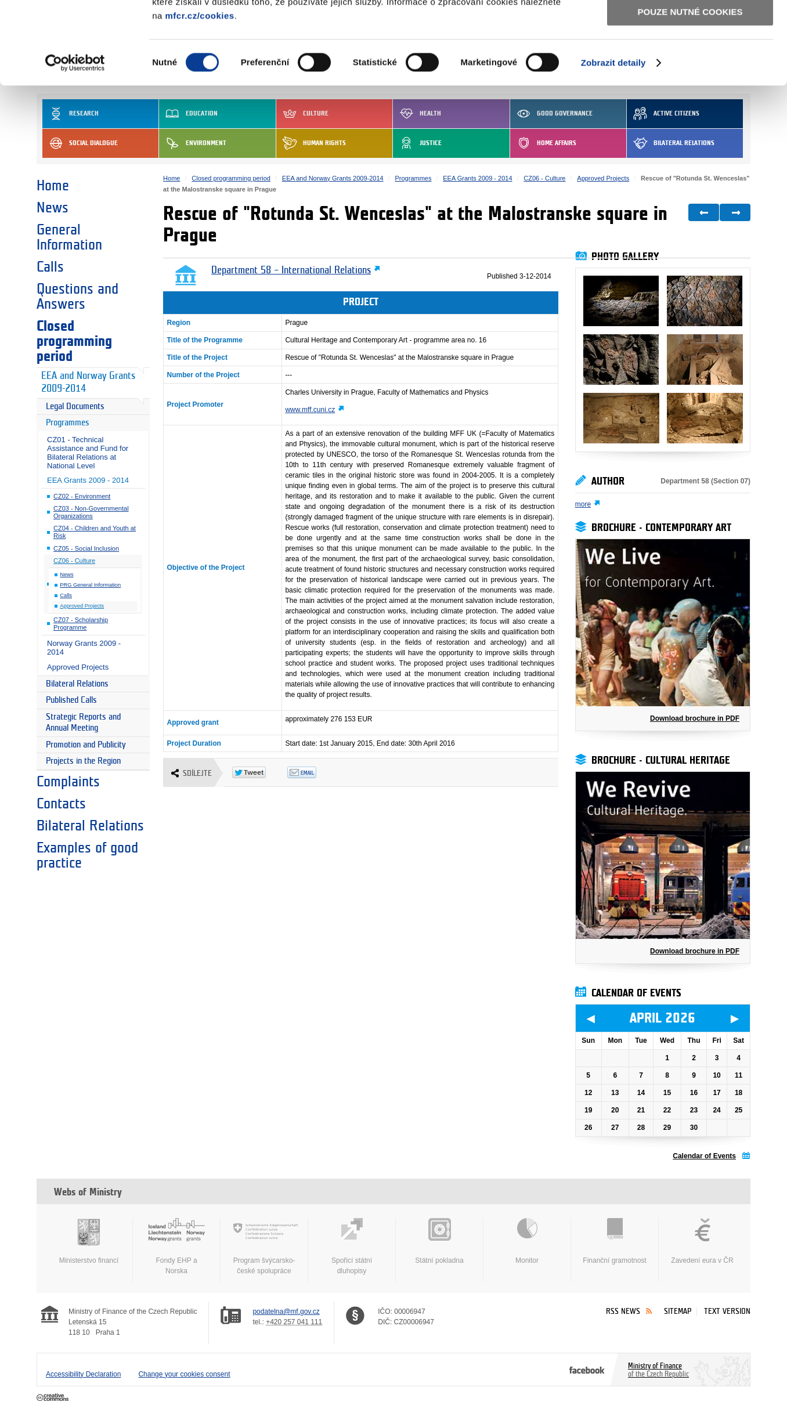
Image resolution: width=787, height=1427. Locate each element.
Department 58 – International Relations (291, 270)
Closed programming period (74, 341)
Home (53, 186)
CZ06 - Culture (74, 560)
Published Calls (71, 700)
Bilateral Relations (77, 684)
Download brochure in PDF (694, 718)
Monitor (527, 1241)
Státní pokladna (439, 1241)
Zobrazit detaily (613, 145)
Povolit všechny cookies (690, 28)
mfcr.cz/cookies (199, 98)
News (52, 208)
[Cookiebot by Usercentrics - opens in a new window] (75, 145)
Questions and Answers (77, 296)
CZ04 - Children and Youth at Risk (94, 532)
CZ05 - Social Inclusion (86, 548)
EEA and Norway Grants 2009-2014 (88, 382)
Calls (50, 267)
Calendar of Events (704, 1156)
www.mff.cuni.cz (310, 410)
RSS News (623, 1311)
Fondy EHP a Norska (176, 1246)
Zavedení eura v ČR (702, 1241)
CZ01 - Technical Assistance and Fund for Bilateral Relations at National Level (87, 452)
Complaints (68, 782)
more (583, 504)
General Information (69, 237)
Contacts (61, 804)
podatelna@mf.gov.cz (285, 1311)
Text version (727, 1311)
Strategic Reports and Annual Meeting (83, 723)
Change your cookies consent (184, 1374)
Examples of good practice (87, 855)
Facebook (587, 1369)
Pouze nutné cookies (690, 94)
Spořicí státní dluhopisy (352, 1246)
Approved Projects (82, 606)
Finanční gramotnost (615, 1241)
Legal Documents (75, 406)
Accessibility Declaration (83, 1374)
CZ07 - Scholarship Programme (80, 623)
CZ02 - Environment (81, 496)
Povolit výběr (690, 61)
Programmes (67, 422)
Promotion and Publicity (86, 744)
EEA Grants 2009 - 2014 (88, 480)
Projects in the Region (83, 761)
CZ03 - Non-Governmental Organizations (91, 512)
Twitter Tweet (259, 772)
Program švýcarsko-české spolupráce (264, 1246)
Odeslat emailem (314, 772)
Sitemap (677, 1311)
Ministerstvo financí (89, 1241)
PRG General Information (90, 585)
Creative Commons (54, 1398)
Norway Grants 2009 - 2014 (84, 647)
